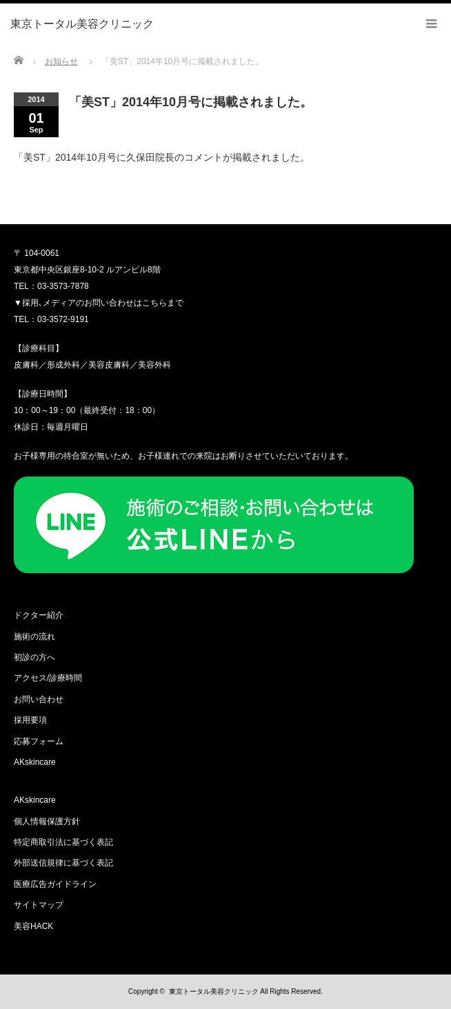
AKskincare (35, 762)
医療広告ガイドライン (55, 884)
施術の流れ (34, 636)
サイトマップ (38, 905)
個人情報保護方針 (47, 821)
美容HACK (33, 926)
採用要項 (30, 720)
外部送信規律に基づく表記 (63, 863)
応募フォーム (38, 741)
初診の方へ (34, 657)
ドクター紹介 (38, 615)
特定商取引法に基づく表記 (63, 842)
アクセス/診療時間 (48, 678)
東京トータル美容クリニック (214, 991)
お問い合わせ (38, 699)
